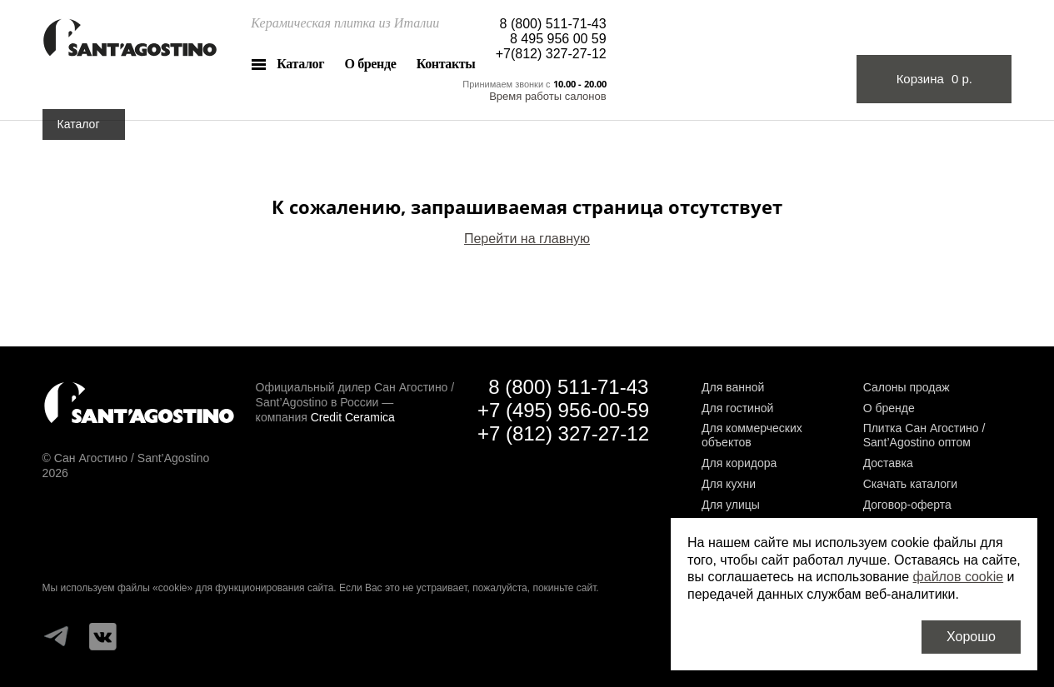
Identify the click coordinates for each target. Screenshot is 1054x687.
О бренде (371, 64)
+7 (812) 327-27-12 (563, 433)
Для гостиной (737, 408)
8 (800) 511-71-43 (553, 24)
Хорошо (971, 637)
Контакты (446, 64)
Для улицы (731, 504)
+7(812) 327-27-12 (551, 54)
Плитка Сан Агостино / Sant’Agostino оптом (924, 435)
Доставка (888, 463)
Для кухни (729, 483)
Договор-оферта (907, 504)
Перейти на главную (527, 238)
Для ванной (733, 387)
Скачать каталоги (910, 483)
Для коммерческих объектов (752, 435)
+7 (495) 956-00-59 (563, 410)
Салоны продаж (906, 387)
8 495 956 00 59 (558, 39)
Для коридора (739, 463)
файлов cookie (958, 577)
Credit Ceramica (353, 417)
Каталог (300, 64)
